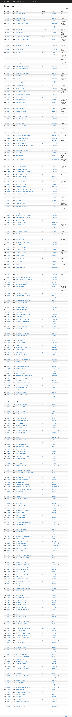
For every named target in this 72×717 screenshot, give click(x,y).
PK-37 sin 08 (18, 118)
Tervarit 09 (18, 418)
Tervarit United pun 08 (20, 145)
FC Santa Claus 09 (19, 470)
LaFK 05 (17, 371)
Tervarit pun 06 (24, 326)
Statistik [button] (34, 1)
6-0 (42, 414)
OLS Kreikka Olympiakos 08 (21, 120)
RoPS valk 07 (24, 235)
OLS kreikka (18, 166)
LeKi (22, 81)
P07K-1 (8, 179)
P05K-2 (8, 304)
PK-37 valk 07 (22, 18)
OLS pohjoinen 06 (19, 354)
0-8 (42, 49)
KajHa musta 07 (19, 150)
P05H (8, 52)
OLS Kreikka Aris (19, 54)
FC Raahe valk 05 (27, 409)
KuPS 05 (24, 458)
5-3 (42, 383)
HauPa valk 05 (24, 208)
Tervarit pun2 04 (19, 449)
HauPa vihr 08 (28, 70)
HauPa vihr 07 (18, 178)
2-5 (42, 143)
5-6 (42, 280)
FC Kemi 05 (18, 534)
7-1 (42, 242)
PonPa (17, 26)
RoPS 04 (18, 13)
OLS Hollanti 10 (29, 434)
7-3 (42, 66)
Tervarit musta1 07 (19, 16)
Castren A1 (54, 16)
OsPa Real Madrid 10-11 (20, 435)
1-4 (42, 18)
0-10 (42, 541)
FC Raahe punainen (28, 82)
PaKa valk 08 (18, 66)
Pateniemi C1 (54, 13)
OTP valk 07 (26, 229)
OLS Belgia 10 (23, 418)
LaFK (17, 32)
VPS (17, 114)
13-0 (42, 548)
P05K (8, 42)
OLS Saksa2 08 (19, 116)
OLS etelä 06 (18, 382)
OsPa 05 (24, 527)
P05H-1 (8, 352)
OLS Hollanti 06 (24, 383)
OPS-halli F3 (54, 36)
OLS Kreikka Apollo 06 (20, 387)
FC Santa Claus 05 (19, 236)
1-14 (42, 562)
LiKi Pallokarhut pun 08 (20, 279)
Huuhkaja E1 (54, 26)
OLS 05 (23, 239)
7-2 (42, 307)
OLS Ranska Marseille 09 (20, 434)
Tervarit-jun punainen (24, 58)
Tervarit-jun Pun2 (22, 32)
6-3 (42, 489)
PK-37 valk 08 (18, 68)
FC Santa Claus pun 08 (20, 94)
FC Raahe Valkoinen (23, 113)
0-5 (42, 60)
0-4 (42, 218)
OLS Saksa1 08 (25, 68)
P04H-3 (8, 402)
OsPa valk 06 (18, 326)
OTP (17, 52)
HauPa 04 (18, 15)
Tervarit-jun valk (24, 166)
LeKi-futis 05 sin (26, 311)
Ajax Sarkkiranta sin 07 (24, 138)
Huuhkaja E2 (54, 27)
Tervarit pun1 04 (19, 451)
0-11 (42, 499)
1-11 (42, 176)
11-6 (42, 536)
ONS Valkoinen (26, 45)
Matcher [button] (29, 1)
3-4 (42, 75)
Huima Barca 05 (19, 73)
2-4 (42, 406)
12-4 (42, 494)
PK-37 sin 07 (18, 164)
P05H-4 (8, 458)
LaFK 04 (17, 475)
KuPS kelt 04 (22, 475)
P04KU (8, 125)
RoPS (23, 29)
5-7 (42, 118)
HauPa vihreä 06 (28, 297)
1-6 (42, 97)
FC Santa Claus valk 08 (26, 97)
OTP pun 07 (18, 23)
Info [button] (18, 1)
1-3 (42, 57)
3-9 (42, 555)
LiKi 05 (17, 411)
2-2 (42, 335)
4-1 (42, 45)
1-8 (42, 111)
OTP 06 (17, 43)
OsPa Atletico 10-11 (29, 472)
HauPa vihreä (26, 36)
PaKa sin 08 (25, 116)
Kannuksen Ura (26, 39)
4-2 (42, 116)
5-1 (42, 108)
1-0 (42, 41)
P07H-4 (8, 138)
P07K (8, 16)
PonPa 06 (26, 387)
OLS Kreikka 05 (23, 371)
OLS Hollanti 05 (22, 411)
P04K (8, 13)
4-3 (42, 336)
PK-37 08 (18, 169)
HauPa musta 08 (24, 118)
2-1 (42, 13)
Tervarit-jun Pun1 (19, 39)
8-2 (42, 126)
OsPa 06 (18, 373)
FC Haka (18, 113)
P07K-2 (8, 206)
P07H (8, 26)
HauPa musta (22, 181)
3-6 (42, 161)
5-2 (42, 27)
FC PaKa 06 (18, 328)
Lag (21, 1)
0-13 (42, 532)
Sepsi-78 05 (28, 42)
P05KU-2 (8, 316)
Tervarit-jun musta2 (19, 36)
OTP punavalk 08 (19, 176)
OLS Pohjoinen (19, 162)
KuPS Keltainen (19, 102)
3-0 (42, 25)
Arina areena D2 (54, 70)
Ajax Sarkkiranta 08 (24, 23)
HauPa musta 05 (23, 548)
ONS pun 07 (24, 342)
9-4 (42, 392)
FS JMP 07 (24, 193)
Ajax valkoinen (19, 85)
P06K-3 (8, 328)
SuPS (17, 159)
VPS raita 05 (25, 425)
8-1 (42, 302)
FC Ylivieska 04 (23, 13)
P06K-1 (8, 354)
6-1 (42, 91)
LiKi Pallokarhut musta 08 (20, 70)
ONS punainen (25, 54)
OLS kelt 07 (18, 88)
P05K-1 (8, 302)
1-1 (42, 295)
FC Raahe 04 (23, 15)
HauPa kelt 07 (18, 20)
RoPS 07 (22, 255)
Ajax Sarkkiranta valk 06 (26, 382)
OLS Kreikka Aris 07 (24, 282)
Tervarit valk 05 (24, 442)
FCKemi (20, 197)
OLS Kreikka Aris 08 (25, 66)
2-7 (42, 458)
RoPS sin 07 (26, 16)
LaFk (17, 264)
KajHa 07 (18, 18)
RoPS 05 (25, 236)
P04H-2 (8, 337)
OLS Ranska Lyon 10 (27, 489)
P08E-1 (8, 68)
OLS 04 (17, 184)
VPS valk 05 (18, 71)
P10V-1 (8, 435)
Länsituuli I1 (54, 164)
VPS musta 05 (22, 43)
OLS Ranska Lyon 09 (20, 416)
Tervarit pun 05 (24, 302)
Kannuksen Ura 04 (19, 402)
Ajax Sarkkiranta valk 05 (20, 42)
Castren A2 (54, 18)
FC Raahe (24, 102)
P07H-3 (8, 164)
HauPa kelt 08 (27, 94)
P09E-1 (8, 416)
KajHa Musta (24, 91)
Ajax (20, 63)
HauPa (24, 99)
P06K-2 (8, 382)
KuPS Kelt (18, 286)
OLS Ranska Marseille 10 (27, 536)
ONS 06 (22, 88)
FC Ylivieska (21, 155)
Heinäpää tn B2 (54, 23)
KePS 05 (18, 352)
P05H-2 (8, 409)
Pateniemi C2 (54, 15)
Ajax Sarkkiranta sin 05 (25, 578)
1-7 (42, 73)
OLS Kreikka (18, 81)
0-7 (42, 321)
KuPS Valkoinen (19, 99)
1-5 (42, 343)
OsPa (22, 132)
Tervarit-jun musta (23, 125)
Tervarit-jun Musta (27, 135)
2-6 (42, 264)
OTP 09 (26, 416)
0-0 (42, 303)
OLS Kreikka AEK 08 (20, 242)
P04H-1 (8, 335)
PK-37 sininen (18, 91)
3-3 (42, 385)
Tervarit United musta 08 (20, 171)
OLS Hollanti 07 (19, 148)
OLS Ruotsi (18, 58)
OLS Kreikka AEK (19, 45)
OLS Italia (21, 49)
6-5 (42, 249)
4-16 (42, 169)
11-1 (42, 95)
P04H (8, 32)
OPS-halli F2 (54, 416)
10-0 (42, 442)
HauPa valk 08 (19, 97)
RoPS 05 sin (18, 239)
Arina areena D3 (54, 88)
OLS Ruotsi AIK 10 (19, 541)
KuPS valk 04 (25, 449)
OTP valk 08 (24, 143)
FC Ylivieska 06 (28, 430)
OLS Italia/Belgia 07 (25, 319)
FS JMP (17, 49)
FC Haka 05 (23, 71)
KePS (17, 108)
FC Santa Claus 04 (26, 220)
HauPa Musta (21, 108)
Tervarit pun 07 (19, 193)
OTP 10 (27, 435)
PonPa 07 (23, 164)
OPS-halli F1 (54, 418)
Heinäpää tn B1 (54, 20)
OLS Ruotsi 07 (24, 178)
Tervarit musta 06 (23, 373)
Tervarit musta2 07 (26, 150)
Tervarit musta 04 (23, 184)
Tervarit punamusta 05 (26, 359)
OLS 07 (17, 258)
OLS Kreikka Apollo (19, 135)
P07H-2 (8, 148)
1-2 (42, 20)
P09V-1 (8, 418)
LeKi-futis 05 (18, 479)
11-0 (42, 477)
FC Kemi (18, 106)
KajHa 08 (28, 120)
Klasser (24, 1)
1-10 (42, 470)
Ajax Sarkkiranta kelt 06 (20, 297)
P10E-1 (8, 434)
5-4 (42, 68)
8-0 (42, 291)
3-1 (42, 166)
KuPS (20, 114)
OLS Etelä (24, 162)
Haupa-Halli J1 (54, 66)
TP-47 (21, 26)
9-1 (42, 416)
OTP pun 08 (18, 312)
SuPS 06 (24, 354)
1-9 (42, 565)
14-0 (42, 468)
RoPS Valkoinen (19, 27)
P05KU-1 (8, 311)
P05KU (8, 71)
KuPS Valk (22, 286)
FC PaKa (23, 203)
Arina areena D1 (54, 68)
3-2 (42, 475)
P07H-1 (8, 178)
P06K (8, 127)
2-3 (42, 71)
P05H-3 (8, 442)
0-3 (42, 63)
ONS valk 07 (25, 148)
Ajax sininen (24, 85)
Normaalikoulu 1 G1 (55, 29)
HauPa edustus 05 (23, 271)
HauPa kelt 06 (18, 368)
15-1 (42, 319)
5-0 (42, 369)
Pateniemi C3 (54, 125)
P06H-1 (8, 297)
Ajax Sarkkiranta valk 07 (28, 191)
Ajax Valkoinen (19, 127)
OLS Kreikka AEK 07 (20, 191)
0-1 (42, 43)
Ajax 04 (25, 337)
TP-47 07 (18, 138)
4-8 (42, 539)
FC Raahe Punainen (22, 129)
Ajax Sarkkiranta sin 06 (24, 385)
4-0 (42, 88)
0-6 (42, 293)
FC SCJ (17, 63)
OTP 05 (21, 352)
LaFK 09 (17, 453)
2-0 (42, 123)
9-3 (42, 583)
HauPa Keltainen (22, 274)
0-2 (42, 32)
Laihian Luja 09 (26, 567)
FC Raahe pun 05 (19, 458)
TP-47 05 (18, 271)
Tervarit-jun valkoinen (20, 82)
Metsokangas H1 (55, 162)
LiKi (19, 52)
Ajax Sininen (18, 132)
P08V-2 (8, 66)
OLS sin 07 (24, 20)
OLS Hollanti (25, 27)
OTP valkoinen (19, 29)
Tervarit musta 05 (26, 73)
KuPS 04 (24, 451)
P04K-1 (8, 404)
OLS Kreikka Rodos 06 (20, 347)
